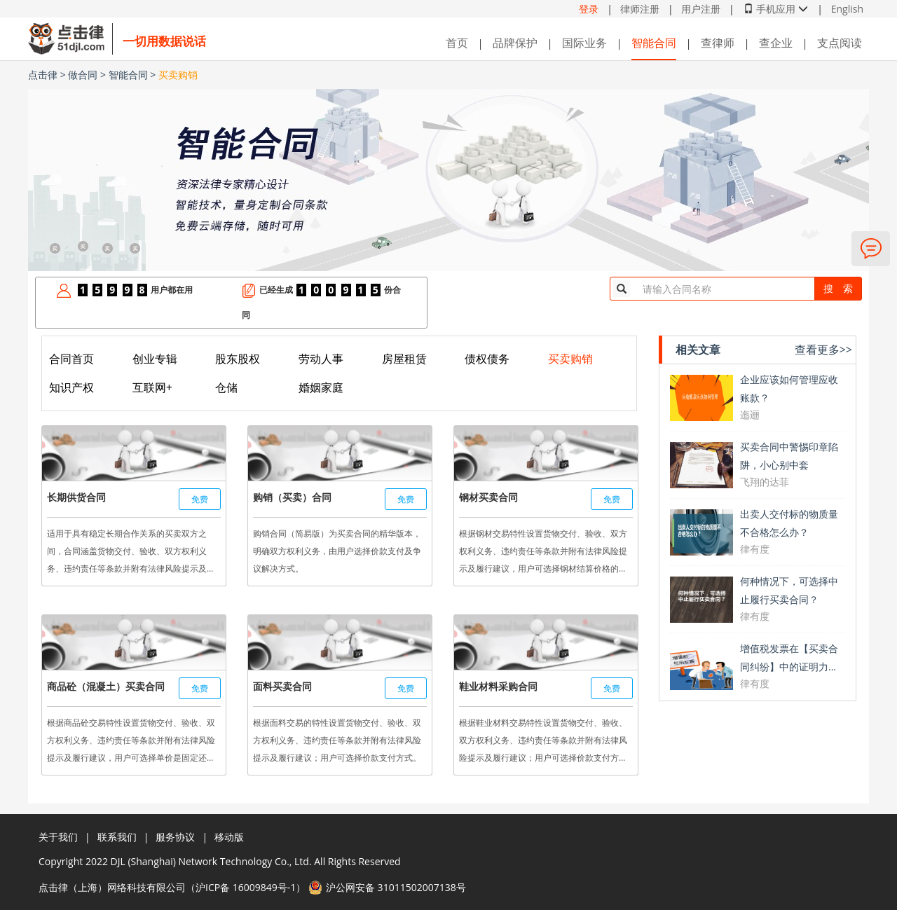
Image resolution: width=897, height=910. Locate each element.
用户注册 (700, 8)
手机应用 (775, 8)
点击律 (42, 74)
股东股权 (237, 358)
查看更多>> (823, 349)
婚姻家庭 (321, 387)
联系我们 (117, 836)
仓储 (226, 387)
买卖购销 (178, 74)
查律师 (717, 42)
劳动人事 (321, 358)
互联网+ (152, 387)
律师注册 (639, 8)
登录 (588, 8)
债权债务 (487, 358)
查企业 (776, 42)
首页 (457, 42)
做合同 (82, 74)
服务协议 (175, 836)
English (847, 8)
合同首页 (71, 358)
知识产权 (71, 387)
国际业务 (584, 42)
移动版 (229, 836)
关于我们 (58, 836)
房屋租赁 (404, 358)
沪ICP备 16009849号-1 (246, 887)
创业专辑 (154, 358)
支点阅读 (839, 42)
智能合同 (653, 42)
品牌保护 (515, 42)
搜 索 (838, 288)
